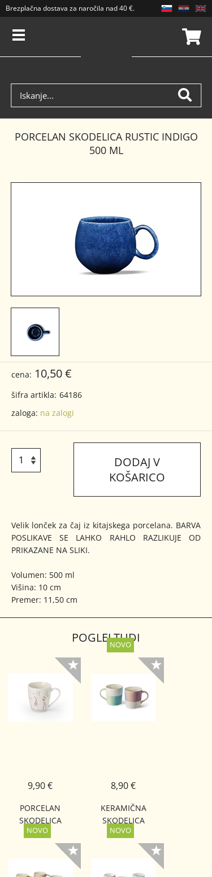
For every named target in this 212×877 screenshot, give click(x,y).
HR (183, 8)
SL (166, 8)
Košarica (190, 36)
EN (200, 8)
